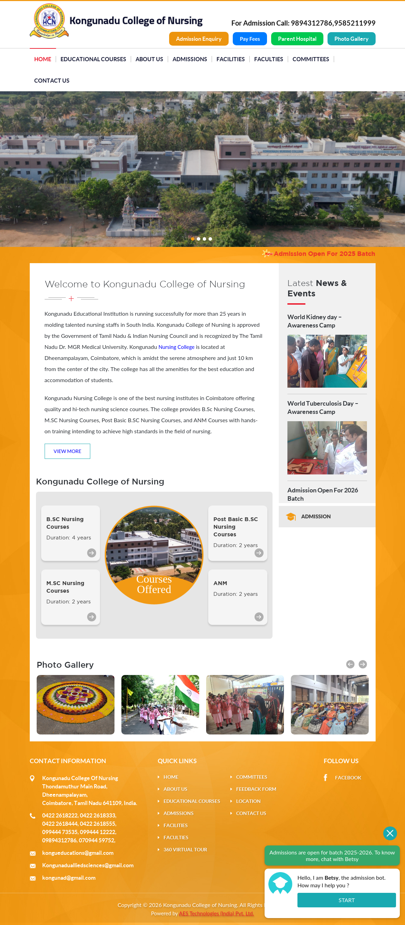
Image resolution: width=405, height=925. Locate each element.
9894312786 (311, 23)
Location (248, 801)
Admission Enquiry (199, 39)
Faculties (268, 59)
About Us (149, 59)
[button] (350, 664)
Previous (20, 168)
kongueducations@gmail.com (77, 853)
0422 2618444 (59, 824)
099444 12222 (97, 832)
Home (42, 59)
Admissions (190, 59)
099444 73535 (59, 832)
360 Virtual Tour (185, 849)
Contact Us (52, 80)
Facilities (231, 59)
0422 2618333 (97, 815)
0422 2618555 (97, 824)
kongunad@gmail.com (68, 878)
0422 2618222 (59, 815)
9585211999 (355, 23)
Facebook (348, 777)
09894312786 (59, 840)
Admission (316, 516)
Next (377, 168)
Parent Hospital (297, 39)
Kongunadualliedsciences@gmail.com (88, 865)
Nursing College (176, 347)
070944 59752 (96, 840)
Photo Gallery (351, 39)
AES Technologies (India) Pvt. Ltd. (216, 913)
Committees (311, 59)
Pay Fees (250, 39)
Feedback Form (256, 789)
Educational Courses (93, 59)
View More (67, 451)
